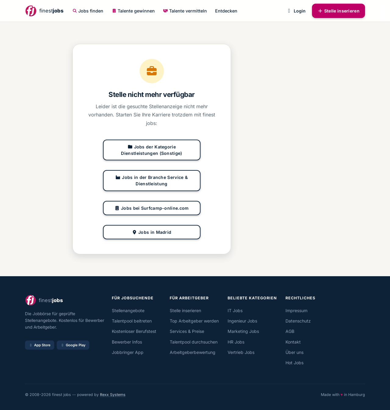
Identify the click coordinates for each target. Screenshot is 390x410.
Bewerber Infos (127, 341)
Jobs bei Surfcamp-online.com (152, 208)
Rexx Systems (113, 394)
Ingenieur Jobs (242, 320)
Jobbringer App (128, 352)
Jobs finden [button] (88, 10)
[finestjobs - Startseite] (44, 10)
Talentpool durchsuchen (194, 341)
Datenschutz (298, 320)
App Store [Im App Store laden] (40, 345)
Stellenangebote (128, 310)
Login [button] (296, 10)
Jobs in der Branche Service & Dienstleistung (151, 180)
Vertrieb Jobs (241, 352)
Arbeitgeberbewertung (192, 352)
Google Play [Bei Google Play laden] (73, 345)
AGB (289, 331)
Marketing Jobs (243, 331)
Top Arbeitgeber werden (194, 320)
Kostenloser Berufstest (134, 331)
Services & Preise (187, 331)
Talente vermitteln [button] (185, 10)
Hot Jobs (294, 362)
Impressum (296, 310)
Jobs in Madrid (152, 232)
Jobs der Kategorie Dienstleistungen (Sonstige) (151, 150)
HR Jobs (236, 341)
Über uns (294, 352)
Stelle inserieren (338, 10)
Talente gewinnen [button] (133, 10)
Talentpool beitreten (132, 320)
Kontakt (293, 341)
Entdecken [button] (226, 10)
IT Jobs (235, 310)
